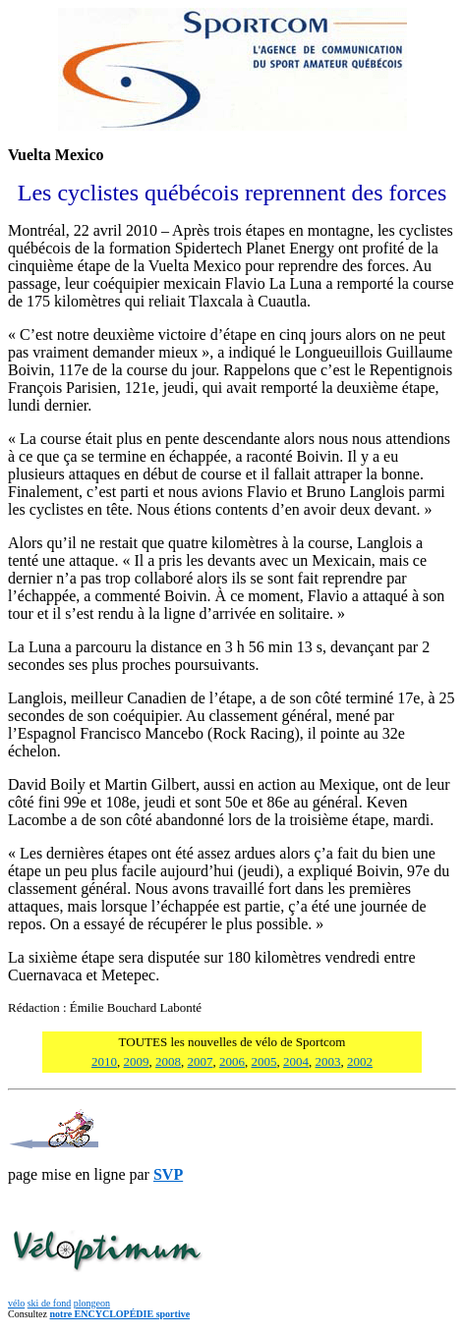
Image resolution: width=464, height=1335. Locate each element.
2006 (232, 1061)
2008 (168, 1061)
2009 (136, 1061)
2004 (296, 1061)
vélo (16, 1303)
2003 (328, 1061)
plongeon (92, 1303)
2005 (264, 1061)
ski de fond (49, 1303)
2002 (360, 1061)
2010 (104, 1061)
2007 (200, 1061)
